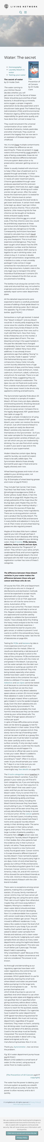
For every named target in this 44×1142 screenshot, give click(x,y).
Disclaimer (27, 1104)
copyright (34, 1077)
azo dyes (20, 683)
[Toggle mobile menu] (25, 12)
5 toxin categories (16, 774)
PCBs (16, 643)
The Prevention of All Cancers (20, 1075)
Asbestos (8, 683)
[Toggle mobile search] (20, 12)
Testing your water (17, 75)
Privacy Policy (35, 1102)
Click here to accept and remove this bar (22, 1133)
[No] (41, 1129)
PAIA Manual (17, 1104)
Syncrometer (20, 1047)
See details (23, 769)
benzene (26, 643)
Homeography (15, 67)
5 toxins (18, 542)
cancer (29, 814)
